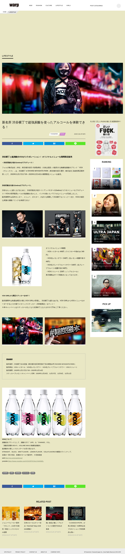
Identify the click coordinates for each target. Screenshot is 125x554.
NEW (30, 5)
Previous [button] (93, 320)
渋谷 (37, 471)
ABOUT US (44, 550)
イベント (29, 471)
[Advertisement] (64, 38)
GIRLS (68, 5)
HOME (4, 12)
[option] (106, 321)
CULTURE (49, 5)
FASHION (39, 5)
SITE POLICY (7, 550)
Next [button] (120, 320)
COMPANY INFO (55, 550)
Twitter (107, 5)
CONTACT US (33, 550)
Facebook (110, 5)
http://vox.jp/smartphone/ (13, 456)
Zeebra (20, 471)
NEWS (63, 134)
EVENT (6, 471)
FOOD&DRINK (55, 134)
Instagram (113, 5)
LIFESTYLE (59, 5)
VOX (13, 471)
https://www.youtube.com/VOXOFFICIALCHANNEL (26, 460)
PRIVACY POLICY (20, 550)
